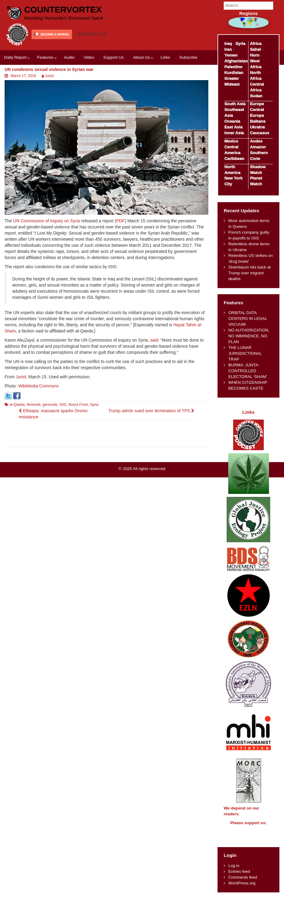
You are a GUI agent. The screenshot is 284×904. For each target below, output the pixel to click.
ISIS (62, 404)
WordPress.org (241, 888)
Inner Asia (234, 133)
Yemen (230, 55)
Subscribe (188, 57)
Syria (94, 404)
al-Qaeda (17, 404)
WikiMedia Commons (38, 385)
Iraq (228, 43)
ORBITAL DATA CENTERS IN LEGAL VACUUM (247, 318)
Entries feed (239, 877)
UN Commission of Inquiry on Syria (46, 220)
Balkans (258, 121)
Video (89, 57)
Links (165, 57)
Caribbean (234, 158)
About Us (141, 57)
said (154, 340)
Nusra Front (78, 404)
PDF (120, 220)
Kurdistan (233, 72)
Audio (69, 57)
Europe (257, 104)
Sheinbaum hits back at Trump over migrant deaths (249, 273)
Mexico (231, 141)
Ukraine (257, 127)
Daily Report (15, 57)
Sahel (255, 49)
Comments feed (242, 882)
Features (45, 57)
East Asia (233, 127)
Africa (256, 43)
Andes (256, 141)
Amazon (258, 147)
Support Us (113, 57)
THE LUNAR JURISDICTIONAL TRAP (245, 353)
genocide (50, 404)
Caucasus (259, 133)
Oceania (232, 121)
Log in (233, 871)
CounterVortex (63, 9)
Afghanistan (236, 61)
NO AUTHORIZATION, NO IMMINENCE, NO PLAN (248, 336)
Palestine (233, 67)
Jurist (49, 76)
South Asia (234, 104)
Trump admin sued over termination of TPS (151, 410)
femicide (33, 404)
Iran (228, 49)
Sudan (256, 96)
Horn (254, 55)
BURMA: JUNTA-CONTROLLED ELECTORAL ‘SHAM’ (247, 371)
